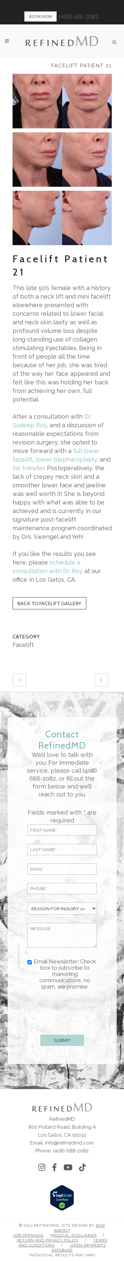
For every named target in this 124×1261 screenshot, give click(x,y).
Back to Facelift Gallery (49, 603)
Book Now (40, 16)
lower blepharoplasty (65, 459)
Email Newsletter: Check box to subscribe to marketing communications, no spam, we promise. (65, 974)
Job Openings (28, 1235)
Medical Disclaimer (74, 1235)
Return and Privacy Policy (48, 1240)
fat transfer (28, 468)
